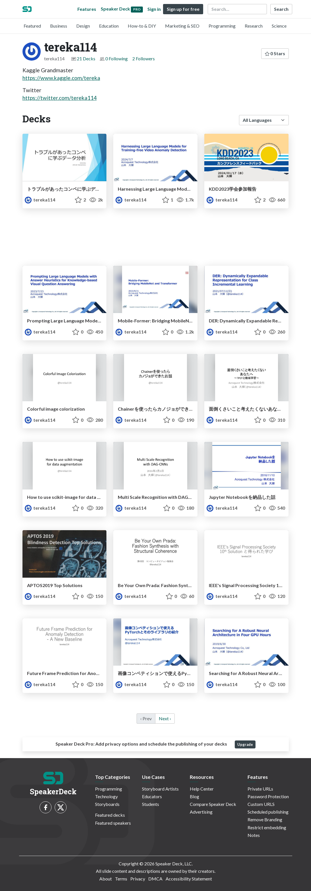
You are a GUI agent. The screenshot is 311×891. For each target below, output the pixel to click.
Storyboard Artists (160, 788)
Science (279, 25)
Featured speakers (113, 823)
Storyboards (107, 804)
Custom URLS (261, 804)
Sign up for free (183, 9)
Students (150, 804)
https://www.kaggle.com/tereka (61, 78)
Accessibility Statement (189, 878)
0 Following (116, 58)
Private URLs (260, 788)
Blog (194, 796)
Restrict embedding (267, 827)
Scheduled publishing (268, 811)
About (105, 878)
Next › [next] (165, 718)
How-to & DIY (142, 25)
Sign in (154, 9)
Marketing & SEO (182, 25)
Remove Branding (265, 819)
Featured (32, 25)
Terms (121, 878)
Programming (222, 25)
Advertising (201, 811)
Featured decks (110, 815)
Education (109, 25)
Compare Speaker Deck (213, 804)
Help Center (202, 788)
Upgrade (245, 744)
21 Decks (86, 58)
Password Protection (268, 796)
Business (58, 25)
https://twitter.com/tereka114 (59, 97)
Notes (254, 835)
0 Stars (275, 53)
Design (83, 25)
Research (254, 25)
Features (86, 9)
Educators (152, 796)
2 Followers (143, 58)
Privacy (137, 878)
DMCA (155, 878)
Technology (106, 796)
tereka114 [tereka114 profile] (40, 199)
